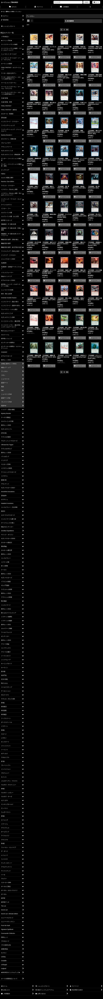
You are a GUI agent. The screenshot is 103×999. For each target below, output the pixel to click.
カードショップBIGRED (9, 2)
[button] (90, 7)
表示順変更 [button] (69, 21)
